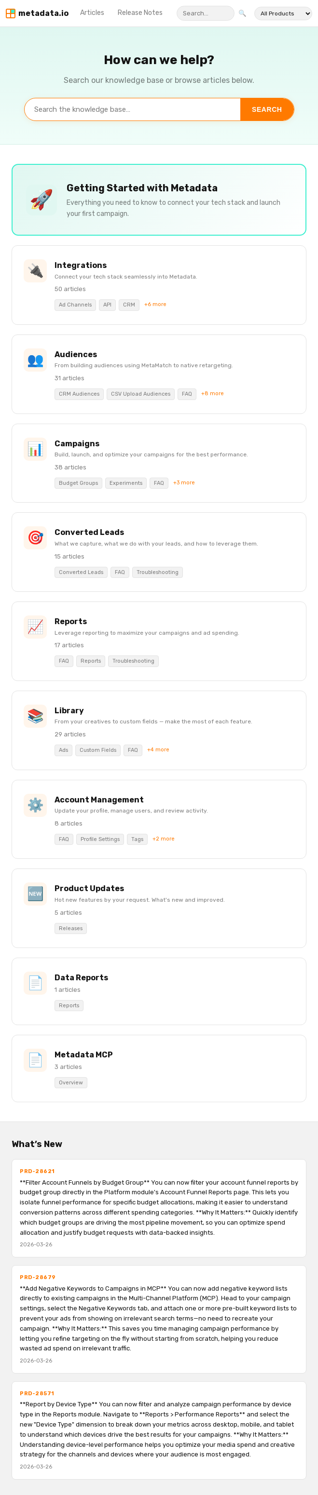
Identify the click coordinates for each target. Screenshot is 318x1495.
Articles (92, 13)
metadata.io (43, 13)
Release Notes (140, 13)
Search (267, 109)
